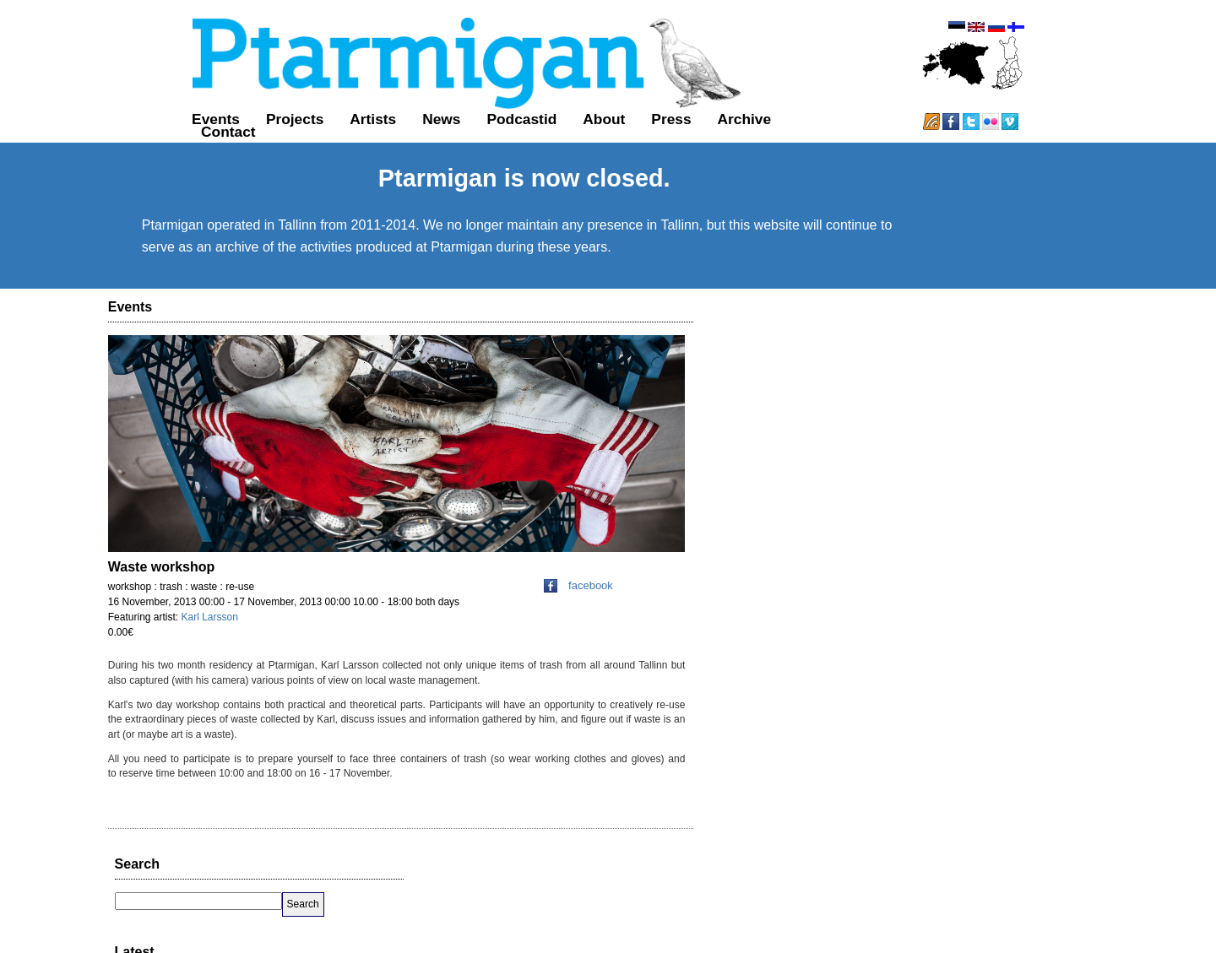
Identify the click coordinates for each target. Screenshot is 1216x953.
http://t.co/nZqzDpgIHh (1030, 553)
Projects (213, 133)
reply (894, 469)
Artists (291, 133)
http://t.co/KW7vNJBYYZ (861, 452)
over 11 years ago (842, 469)
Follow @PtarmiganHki (1010, 743)
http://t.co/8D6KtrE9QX (857, 691)
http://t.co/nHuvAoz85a (857, 622)
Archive (662, 133)
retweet (925, 469)
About (522, 133)
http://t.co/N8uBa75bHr (1026, 509)
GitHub (723, 925)
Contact (742, 133)
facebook (580, 631)
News (359, 133)
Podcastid (439, 133)
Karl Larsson (211, 663)
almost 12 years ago (847, 526)
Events (134, 133)
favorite (961, 469)
